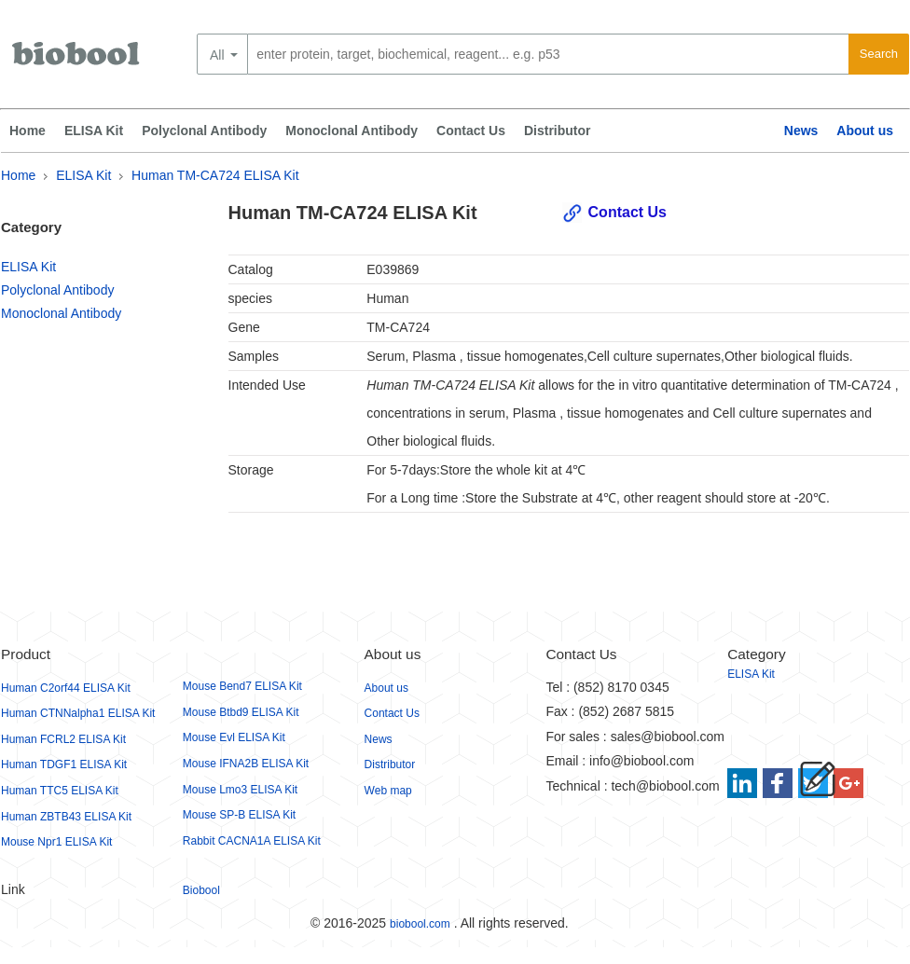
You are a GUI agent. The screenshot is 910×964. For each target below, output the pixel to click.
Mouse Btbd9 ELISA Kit (241, 712)
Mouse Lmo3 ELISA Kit (240, 789)
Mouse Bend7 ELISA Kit (242, 686)
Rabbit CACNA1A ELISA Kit (252, 840)
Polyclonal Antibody (204, 130)
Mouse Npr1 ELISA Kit (56, 841)
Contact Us (470, 130)
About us (864, 130)
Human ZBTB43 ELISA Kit (66, 816)
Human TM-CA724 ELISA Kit (214, 175)
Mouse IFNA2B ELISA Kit (246, 763)
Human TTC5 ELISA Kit (59, 790)
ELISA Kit (93, 130)
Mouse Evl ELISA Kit (234, 737)
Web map (388, 790)
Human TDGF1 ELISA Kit (64, 764)
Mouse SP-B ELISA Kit (239, 814)
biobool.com (420, 923)
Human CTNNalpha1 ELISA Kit (78, 713)
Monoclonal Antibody (351, 130)
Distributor (557, 130)
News (801, 130)
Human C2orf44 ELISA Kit (66, 688)
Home (27, 130)
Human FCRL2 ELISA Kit (63, 739)
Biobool (201, 890)
